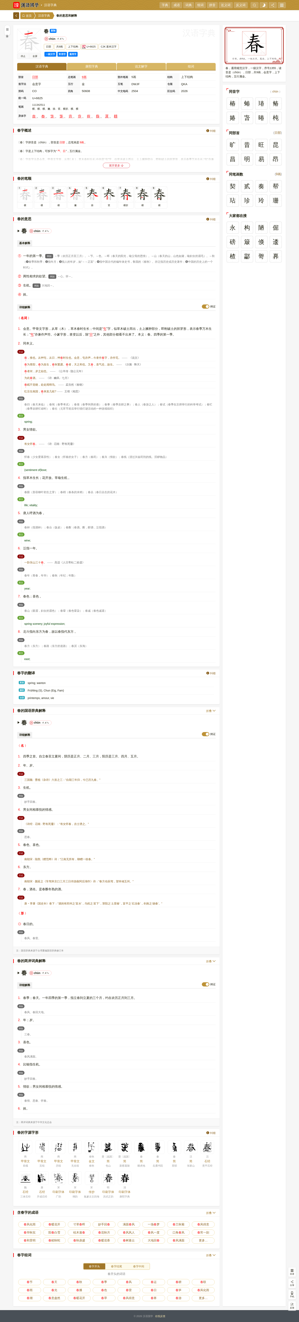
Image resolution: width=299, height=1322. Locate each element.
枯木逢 (79, 1232)
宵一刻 (203, 1232)
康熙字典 (91, 66)
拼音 (212, 5)
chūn (275, 91)
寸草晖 (79, 1224)
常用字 (62, 54)
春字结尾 (116, 1266)
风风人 (129, 1232)
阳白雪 (54, 1232)
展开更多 (116, 165)
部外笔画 (123, 77)
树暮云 (129, 1240)
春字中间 (138, 1266)
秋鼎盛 (79, 1240)
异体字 (22, 115)
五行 (70, 84)
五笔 (120, 84)
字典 (165, 5)
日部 (35, 77)
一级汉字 (50, 54)
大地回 (154, 1240)
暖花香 (104, 1240)
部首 (21, 77)
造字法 (22, 84)
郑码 (21, 91)
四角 (70, 91)
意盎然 (54, 1298)
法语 (22, 697)
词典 (188, 5)
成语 (177, 5)
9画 (84, 77)
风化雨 (30, 1224)
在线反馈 (160, 1316)
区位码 (171, 91)
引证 (21, 351)
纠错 (211, 130)
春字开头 (94, 1266)
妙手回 (104, 1224)
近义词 (225, 5)
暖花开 (54, 1224)
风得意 (203, 1224)
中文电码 (123, 91)
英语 (22, 682)
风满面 (178, 1240)
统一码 (22, 98)
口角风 (178, 1232)
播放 (23, 56)
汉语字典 (50, 5)
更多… (203, 1240)
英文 (21, 415)
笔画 (21, 106)
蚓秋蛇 (54, 1240)
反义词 (240, 5)
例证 (213, 306)
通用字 (72, 54)
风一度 (154, 1232)
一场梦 (154, 1224)
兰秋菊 (178, 1224)
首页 (27, 15)
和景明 (30, 1240)
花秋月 (104, 1232)
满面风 (129, 1224)
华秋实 (30, 1232)
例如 (49, 256)
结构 (169, 77)
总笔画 (72, 77)
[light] (264, 5)
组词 (200, 5)
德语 (22, 690)
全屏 (35, 56)
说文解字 (141, 66)
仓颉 (169, 84)
